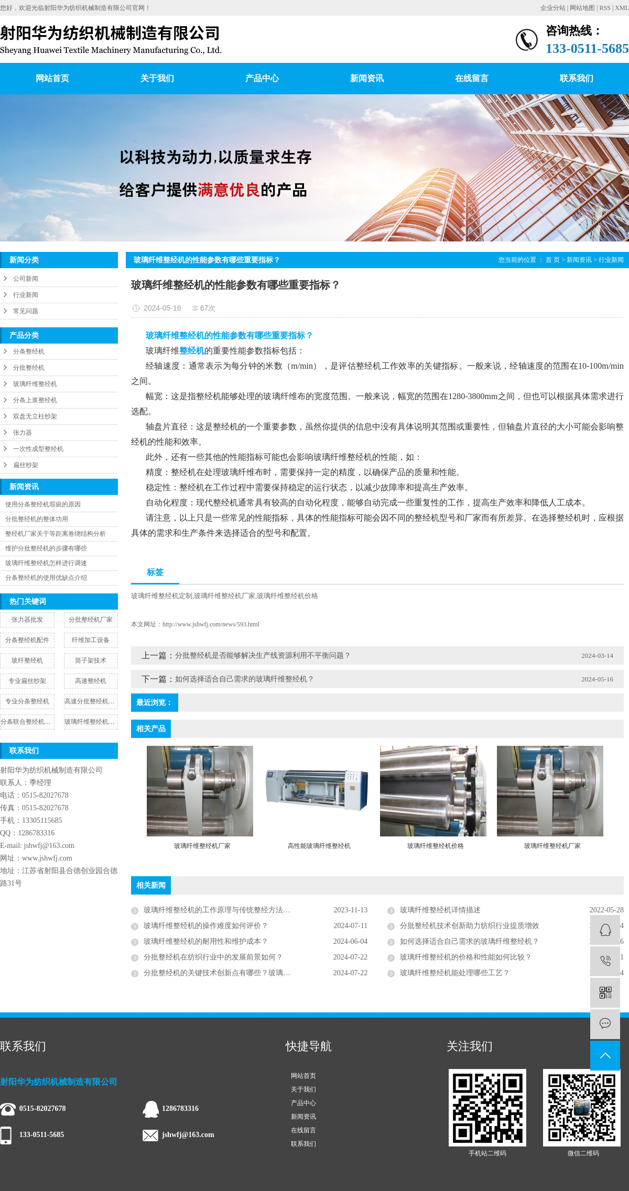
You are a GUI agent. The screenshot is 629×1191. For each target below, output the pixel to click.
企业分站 (553, 8)
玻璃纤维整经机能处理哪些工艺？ (455, 973)
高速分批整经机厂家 (91, 701)
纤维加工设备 (91, 640)
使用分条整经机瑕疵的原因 (43, 504)
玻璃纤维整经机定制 (161, 596)
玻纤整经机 (27, 660)
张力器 (22, 432)
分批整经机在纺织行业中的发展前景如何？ (213, 957)
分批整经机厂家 (91, 619)
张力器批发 (27, 619)
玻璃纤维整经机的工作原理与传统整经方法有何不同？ (232, 910)
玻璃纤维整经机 (35, 384)
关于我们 (157, 78)
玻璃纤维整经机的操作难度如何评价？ (206, 926)
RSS (605, 8)
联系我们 (576, 78)
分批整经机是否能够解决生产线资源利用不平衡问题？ (263, 655)
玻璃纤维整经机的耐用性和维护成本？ (206, 941)
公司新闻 (25, 278)
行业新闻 (25, 295)
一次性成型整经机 (38, 449)
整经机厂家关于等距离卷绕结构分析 (55, 533)
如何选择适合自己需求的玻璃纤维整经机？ (244, 679)
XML (622, 8)
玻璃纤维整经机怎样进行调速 (46, 563)
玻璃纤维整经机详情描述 (440, 910)
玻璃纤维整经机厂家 (224, 596)
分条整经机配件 (27, 640)
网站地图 (582, 8)
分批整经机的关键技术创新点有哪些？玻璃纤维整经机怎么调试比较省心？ (255, 973)
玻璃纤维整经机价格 (287, 596)
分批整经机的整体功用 (36, 519)
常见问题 (25, 311)
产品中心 (262, 78)
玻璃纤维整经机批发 (91, 721)
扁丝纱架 (25, 465)
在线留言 (472, 78)
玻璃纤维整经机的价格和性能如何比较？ (466, 957)
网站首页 (52, 78)
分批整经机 (29, 367)
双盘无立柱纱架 (35, 416)
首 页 (553, 259)
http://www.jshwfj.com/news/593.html (210, 624)
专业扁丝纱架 (27, 681)
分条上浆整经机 (35, 400)
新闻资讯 (367, 78)
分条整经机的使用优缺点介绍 (46, 577)
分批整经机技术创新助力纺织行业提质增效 (469, 926)
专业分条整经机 (27, 701)
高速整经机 (90, 681)
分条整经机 (29, 351)
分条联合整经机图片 (27, 721)
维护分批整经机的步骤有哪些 (46, 548)
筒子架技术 (90, 660)
